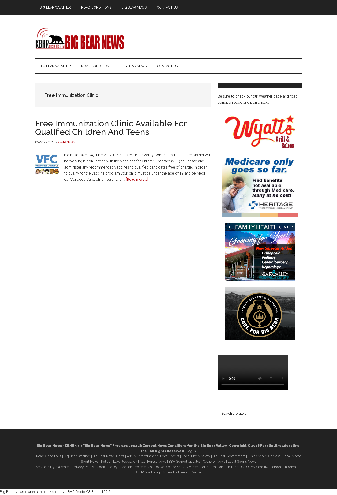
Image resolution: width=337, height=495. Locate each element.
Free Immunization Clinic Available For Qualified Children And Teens (111, 127)
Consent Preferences (136, 467)
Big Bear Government (229, 456)
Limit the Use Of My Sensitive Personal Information (263, 467)
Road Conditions (48, 456)
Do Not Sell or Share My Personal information (188, 467)
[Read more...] (137, 179)
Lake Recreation (125, 461)
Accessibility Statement (53, 467)
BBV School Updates (185, 461)
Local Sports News (242, 461)
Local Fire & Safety (196, 456)
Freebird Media (189, 472)
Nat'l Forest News (153, 461)
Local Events (169, 456)
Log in (191, 451)
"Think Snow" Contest (264, 456)
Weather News (214, 461)
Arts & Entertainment (142, 456)
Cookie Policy (107, 467)
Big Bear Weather (77, 456)
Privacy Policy (83, 467)
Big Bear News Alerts (108, 456)
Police (105, 461)
